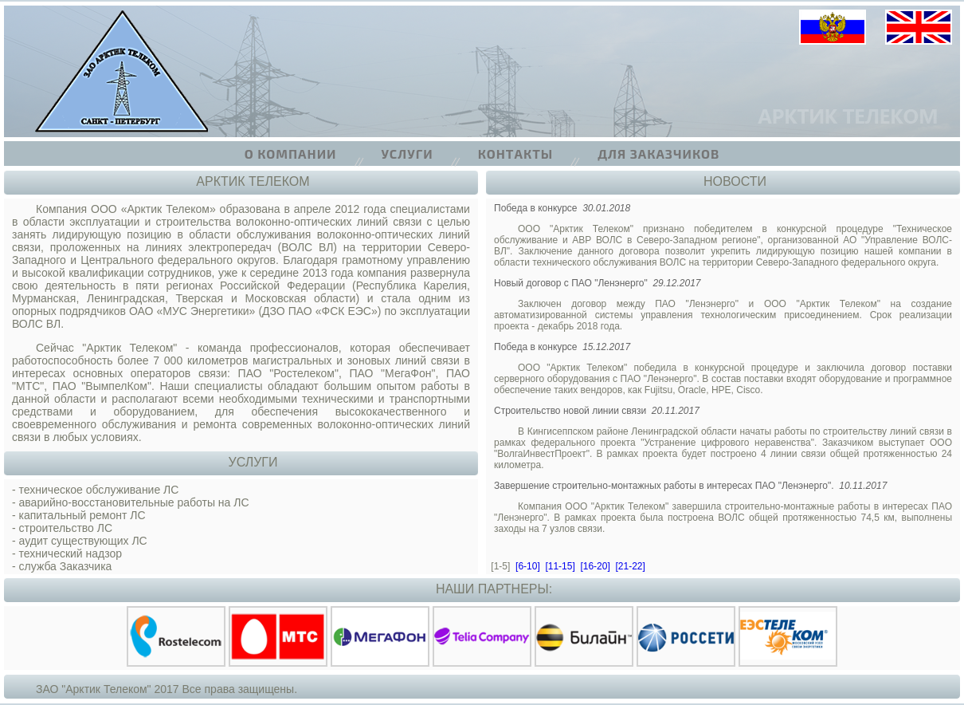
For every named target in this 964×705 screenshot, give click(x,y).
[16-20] (594, 566)
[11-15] (559, 566)
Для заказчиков (658, 153)
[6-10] (527, 566)
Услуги (407, 153)
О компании (291, 153)
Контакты (516, 153)
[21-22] (630, 566)
